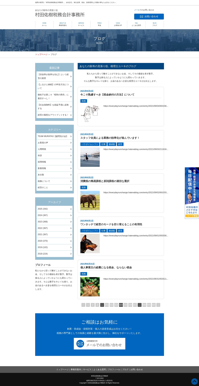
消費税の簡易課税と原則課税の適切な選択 (104, 181)
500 (144, 305)
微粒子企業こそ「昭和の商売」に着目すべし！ (53, 96)
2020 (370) (43, 241)
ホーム (44, 24)
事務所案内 (63, 24)
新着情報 (42, 168)
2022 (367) (43, 228)
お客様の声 (118, 24)
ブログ (155, 24)
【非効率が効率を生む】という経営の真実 (53, 76)
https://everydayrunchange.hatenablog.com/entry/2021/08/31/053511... (136, 279)
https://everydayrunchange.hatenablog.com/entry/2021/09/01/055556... (136, 236)
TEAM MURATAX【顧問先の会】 (53, 136)
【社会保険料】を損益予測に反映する (53, 107)
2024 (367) (43, 215)
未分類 (41, 175)
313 (116, 305)
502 (153, 305)
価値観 (112, 144)
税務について (44, 181)
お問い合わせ (136, 369)
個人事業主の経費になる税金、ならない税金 (106, 267)
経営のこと (43, 187)
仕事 (103, 144)
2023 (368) (43, 222)
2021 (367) (43, 234)
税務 (84, 101)
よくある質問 (136, 24)
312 (111, 305)
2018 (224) (43, 254)
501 (149, 305)
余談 (40, 155)
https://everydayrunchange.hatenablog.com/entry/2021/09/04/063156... (136, 106)
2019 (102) (43, 247)
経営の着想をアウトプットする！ (53, 115)
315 (125, 305)
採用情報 (42, 162)
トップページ (41, 54)
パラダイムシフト (90, 144)
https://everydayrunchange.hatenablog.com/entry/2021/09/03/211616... (136, 149)
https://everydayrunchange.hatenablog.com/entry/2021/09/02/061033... (136, 192)
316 (130, 305)
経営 (120, 144)
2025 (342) (43, 209)
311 (107, 305)
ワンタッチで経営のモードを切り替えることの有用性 (111, 224)
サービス (81, 24)
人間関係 (42, 149)
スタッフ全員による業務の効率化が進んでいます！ (110, 137)
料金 (99, 24)
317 (135, 305)
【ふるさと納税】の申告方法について (53, 86)
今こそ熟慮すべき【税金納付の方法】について (107, 94)
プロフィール (114, 369)
